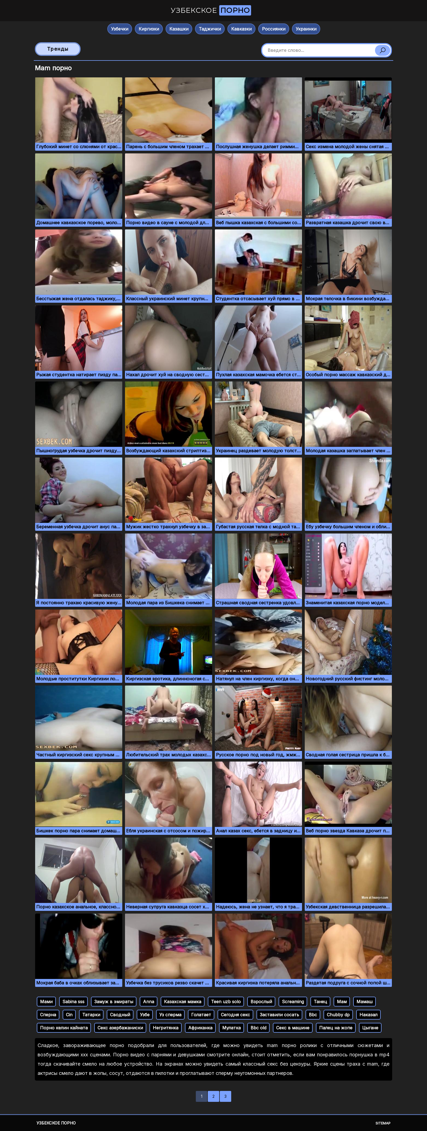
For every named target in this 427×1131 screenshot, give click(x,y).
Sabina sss (73, 1001)
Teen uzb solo (226, 1001)
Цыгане (370, 1027)
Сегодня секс (235, 1014)
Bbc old (258, 1027)
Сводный (120, 1014)
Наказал (368, 1014)
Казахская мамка (182, 1001)
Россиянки (273, 29)
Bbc (313, 1014)
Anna (148, 1001)
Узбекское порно (56, 1123)
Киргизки (149, 29)
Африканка (200, 1027)
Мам (342, 1001)
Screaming (293, 1001)
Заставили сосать (279, 1014)
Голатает (201, 1014)
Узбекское (211, 10)
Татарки (91, 1014)
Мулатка (231, 1027)
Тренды (58, 49)
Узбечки (119, 29)
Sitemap (383, 1123)
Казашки (178, 29)
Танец (320, 1001)
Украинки (306, 29)
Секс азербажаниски (120, 1027)
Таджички (210, 29)
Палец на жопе (335, 1027)
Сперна (48, 1014)
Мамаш (364, 1001)
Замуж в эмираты (113, 1001)
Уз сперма (170, 1014)
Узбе (145, 1014)
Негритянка (165, 1027)
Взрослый (261, 1001)
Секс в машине (292, 1027)
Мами (46, 1001)
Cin (69, 1014)
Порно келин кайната (64, 1027)
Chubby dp (338, 1014)
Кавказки (241, 29)
